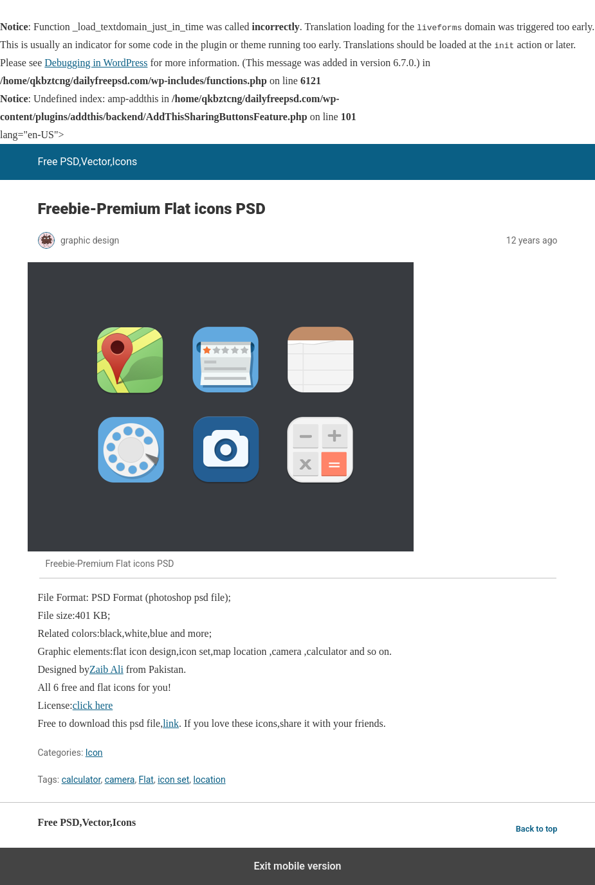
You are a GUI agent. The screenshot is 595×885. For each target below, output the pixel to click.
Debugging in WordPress (95, 62)
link (171, 723)
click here (93, 705)
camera (120, 779)
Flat (146, 779)
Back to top (537, 829)
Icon (94, 752)
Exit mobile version (297, 866)
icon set (173, 779)
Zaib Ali (106, 669)
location (210, 779)
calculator (81, 779)
